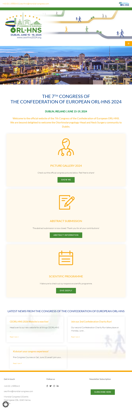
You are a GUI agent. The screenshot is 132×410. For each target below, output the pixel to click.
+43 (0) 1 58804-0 (10, 3)
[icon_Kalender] (66, 249)
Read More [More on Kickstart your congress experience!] (78, 340)
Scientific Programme (66, 276)
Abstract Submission (66, 221)
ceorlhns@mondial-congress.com (34, 3)
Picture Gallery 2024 (66, 165)
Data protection (89, 408)
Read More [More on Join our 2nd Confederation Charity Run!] (59, 337)
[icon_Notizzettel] (66, 194)
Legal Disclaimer (74, 408)
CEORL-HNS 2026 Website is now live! (29, 321)
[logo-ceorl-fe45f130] (123, 2)
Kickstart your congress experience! (92, 328)
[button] (5, 404)
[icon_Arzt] (66, 138)
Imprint (82, 408)
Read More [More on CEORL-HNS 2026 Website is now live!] (13, 337)
